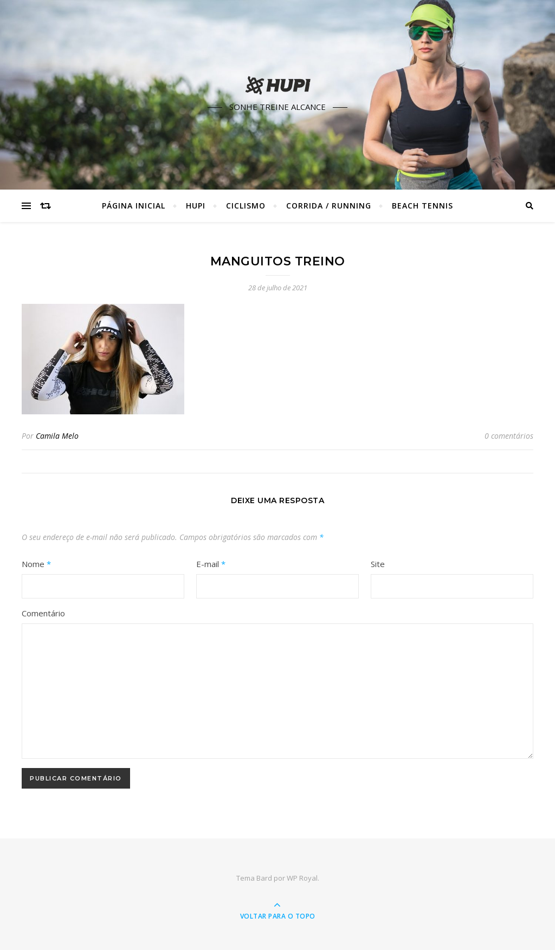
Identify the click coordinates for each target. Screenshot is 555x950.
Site (378, 563)
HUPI (195, 205)
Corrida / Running (328, 205)
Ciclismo (246, 205)
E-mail (210, 563)
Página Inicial (133, 205)
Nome (36, 563)
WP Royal (302, 878)
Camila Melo (57, 436)
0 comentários (509, 436)
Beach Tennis (422, 205)
